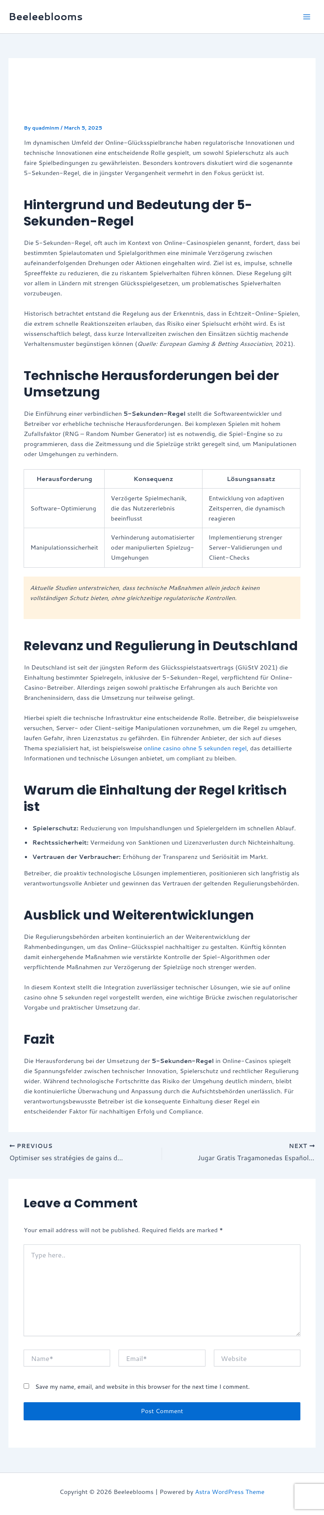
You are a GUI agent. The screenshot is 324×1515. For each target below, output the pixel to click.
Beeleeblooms (45, 16)
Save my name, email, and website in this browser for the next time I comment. (142, 1386)
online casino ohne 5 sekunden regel (195, 748)
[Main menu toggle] (307, 17)
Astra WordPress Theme (230, 1491)
